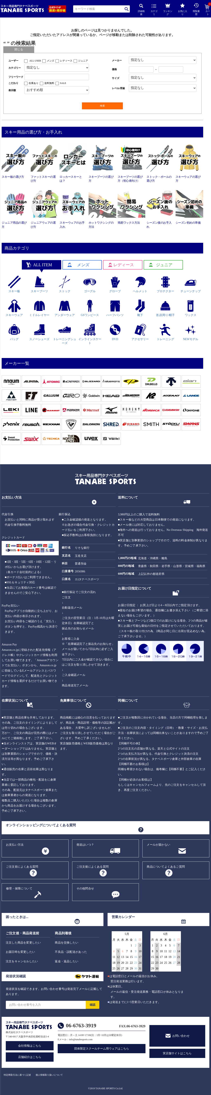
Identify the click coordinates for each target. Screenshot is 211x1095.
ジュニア (83, 60)
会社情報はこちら (29, 1045)
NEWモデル (190, 332)
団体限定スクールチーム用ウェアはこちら (101, 1048)
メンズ (50, 60)
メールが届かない (158, 844)
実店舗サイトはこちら (177, 1053)
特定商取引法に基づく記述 (17, 1075)
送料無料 (49, 83)
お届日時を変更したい (20, 951)
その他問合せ (85, 888)
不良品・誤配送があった (71, 951)
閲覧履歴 (196, 9)
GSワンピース (90, 308)
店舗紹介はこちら (29, 1057)
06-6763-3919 (81, 1026)
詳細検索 (141, 10)
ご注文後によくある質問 (92, 866)
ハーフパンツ (115, 308)
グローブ (115, 284)
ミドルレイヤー (39, 308)
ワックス (190, 308)
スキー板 (14, 284)
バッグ (14, 332)
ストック (64, 284)
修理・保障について (19, 888)
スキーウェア (14, 308)
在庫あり (34, 83)
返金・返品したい (66, 961)
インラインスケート (89, 334)
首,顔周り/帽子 (165, 308)
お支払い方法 (14, 844)
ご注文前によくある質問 (22, 866)
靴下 (140, 308)
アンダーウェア (65, 308)
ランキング (167, 8)
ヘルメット (140, 284)
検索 (126, 9)
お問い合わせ (181, 1035)
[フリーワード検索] (57, 77)
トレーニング (165, 332)
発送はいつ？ (85, 844)
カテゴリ (154, 9)
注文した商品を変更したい (23, 942)
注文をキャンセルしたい (22, 961)
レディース (66, 60)
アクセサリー (140, 332)
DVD (115, 332)
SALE (63, 83)
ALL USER (35, 60)
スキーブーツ (39, 284)
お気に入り (182, 9)
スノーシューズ (39, 332)
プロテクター (165, 284)
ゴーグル (89, 284)
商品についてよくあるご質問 (166, 866)
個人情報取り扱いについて (49, 1075)
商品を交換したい (66, 942)
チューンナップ (191, 284)
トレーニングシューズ (64, 334)
